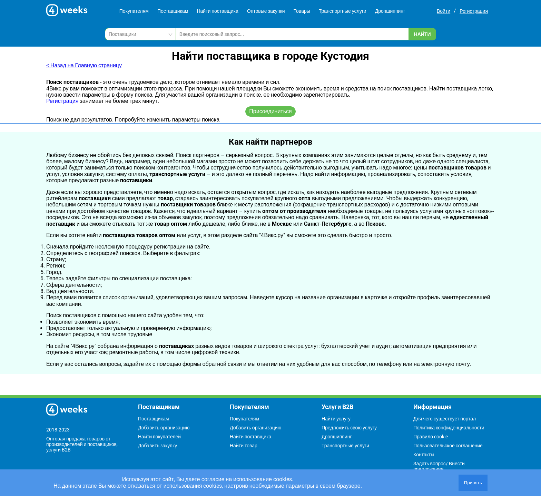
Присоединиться (270, 111)
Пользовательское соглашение (448, 445)
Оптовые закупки (266, 11)
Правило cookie (430, 436)
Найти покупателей (159, 436)
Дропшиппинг (390, 11)
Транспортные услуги (342, 11)
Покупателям (134, 11)
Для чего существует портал (444, 418)
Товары (302, 11)
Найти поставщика (217, 11)
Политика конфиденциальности (448, 427)
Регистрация (474, 11)
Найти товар (243, 445)
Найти (422, 34)
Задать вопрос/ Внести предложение (439, 466)
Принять (473, 482)
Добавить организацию (163, 427)
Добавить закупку (157, 445)
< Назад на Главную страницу (84, 65)
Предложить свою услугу (349, 427)
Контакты (423, 454)
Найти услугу (336, 418)
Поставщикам (172, 11)
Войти (443, 11)
